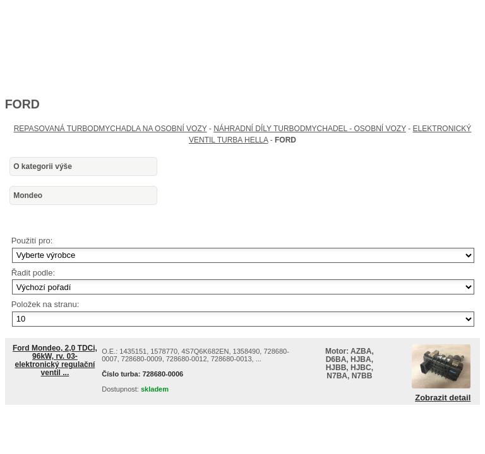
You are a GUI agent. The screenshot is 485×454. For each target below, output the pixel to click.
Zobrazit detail (442, 397)
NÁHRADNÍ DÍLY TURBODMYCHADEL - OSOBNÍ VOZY (309, 128)
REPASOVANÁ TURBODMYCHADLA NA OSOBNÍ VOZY (110, 128)
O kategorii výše (42, 166)
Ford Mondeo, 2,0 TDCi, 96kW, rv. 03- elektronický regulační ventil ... (55, 361)
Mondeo (27, 195)
